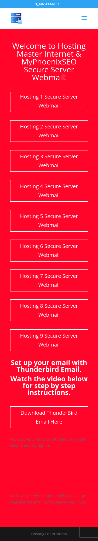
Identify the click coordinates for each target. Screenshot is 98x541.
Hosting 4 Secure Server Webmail (49, 191)
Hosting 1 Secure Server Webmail (49, 101)
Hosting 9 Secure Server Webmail (49, 340)
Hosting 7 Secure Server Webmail (49, 280)
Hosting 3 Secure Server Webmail (49, 161)
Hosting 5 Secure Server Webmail (49, 221)
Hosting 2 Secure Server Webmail (49, 131)
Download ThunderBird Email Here (49, 417)
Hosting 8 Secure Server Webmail (49, 310)
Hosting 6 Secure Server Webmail (49, 250)
